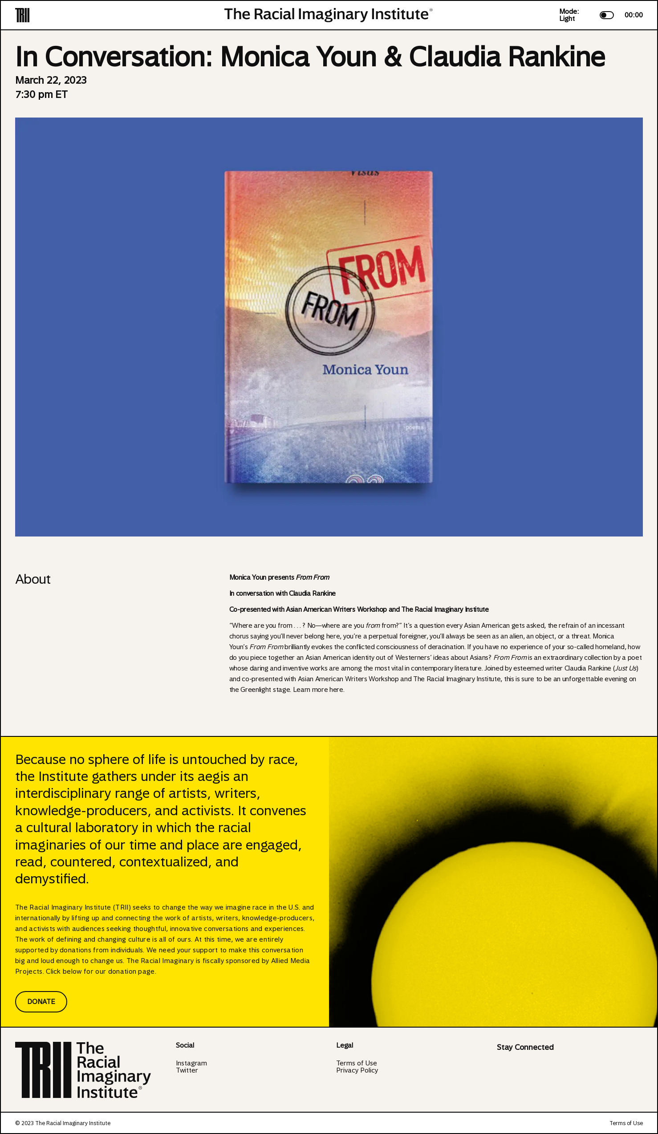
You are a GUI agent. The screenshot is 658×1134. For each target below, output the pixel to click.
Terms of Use (356, 1063)
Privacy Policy (357, 1070)
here (336, 689)
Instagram (191, 1063)
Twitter (187, 1070)
